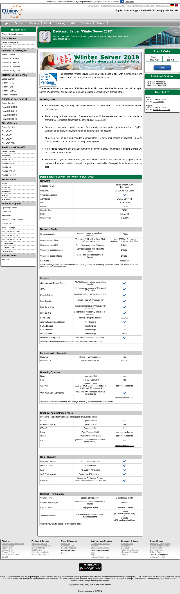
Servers (19, 23)
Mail (73, 23)
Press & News (8, 546)
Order (162, 67)
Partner (100, 23)
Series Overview (8, 55)
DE (96, 591)
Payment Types (156, 550)
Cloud (47, 23)
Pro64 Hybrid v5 (8, 163)
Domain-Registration (40, 554)
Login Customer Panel (145, 5)
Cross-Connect (8, 251)
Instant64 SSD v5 (9, 91)
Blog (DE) (125, 548)
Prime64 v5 (6, 192)
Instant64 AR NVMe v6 (11, 67)
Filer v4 (5, 195)
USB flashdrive (8, 247)
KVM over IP (7, 216)
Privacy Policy (8, 552)
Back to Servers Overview (12, 34)
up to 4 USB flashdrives (156, 84)
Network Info (7, 550)
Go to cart (131, 5)
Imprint (5, 557)
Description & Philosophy (13, 544)
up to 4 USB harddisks (156, 82)
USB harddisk (7, 243)
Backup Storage (8, 228)
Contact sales (158, 102)
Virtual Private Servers (41, 546)
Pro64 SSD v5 (7, 159)
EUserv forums (107, 5)
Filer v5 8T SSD (8, 143)
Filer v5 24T (7, 131)
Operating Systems (9, 208)
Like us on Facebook (129, 552)
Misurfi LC (6, 184)
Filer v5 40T (7, 135)
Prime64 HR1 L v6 (9, 111)
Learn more (129, 2)
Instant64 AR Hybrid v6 (11, 71)
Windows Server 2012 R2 (12, 240)
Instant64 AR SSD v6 (10, 63)
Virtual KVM (7, 212)
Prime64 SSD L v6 (9, 119)
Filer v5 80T (7, 139)
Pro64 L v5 (6, 167)
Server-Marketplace (10, 42)
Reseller (64, 553)
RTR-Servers (7, 46)
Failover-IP (6, 224)
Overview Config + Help (160, 544)
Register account (162, 5)
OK (122, 2)
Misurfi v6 (6, 188)
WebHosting (37, 550)
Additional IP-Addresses (156, 86)
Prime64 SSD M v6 (9, 115)
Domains (86, 23)
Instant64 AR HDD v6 (10, 59)
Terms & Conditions (10, 554)
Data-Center (7, 548)
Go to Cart (65, 544)
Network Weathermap (100, 557)
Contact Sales (119, 5)
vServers (34, 23)
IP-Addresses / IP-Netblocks (13, 220)
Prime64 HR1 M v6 (9, 107)
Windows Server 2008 (11, 232)
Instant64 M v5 (8, 83)
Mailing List (125, 546)
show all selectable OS (124, 398)
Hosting (61, 23)
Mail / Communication (41, 552)
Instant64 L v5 (7, 87)
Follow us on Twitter (129, 550)
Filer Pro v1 (6, 199)
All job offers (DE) (157, 557)
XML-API (5, 260)
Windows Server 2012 (11, 236)
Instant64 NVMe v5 (9, 95)
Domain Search (67, 546)
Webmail (94, 546)
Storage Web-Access (100, 548)
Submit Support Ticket (161, 110)
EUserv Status (156, 552)
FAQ (93, 555)
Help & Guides (93, 5)
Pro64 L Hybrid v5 (9, 175)
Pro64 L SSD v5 (8, 171)
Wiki (92, 553)
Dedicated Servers (39, 544)
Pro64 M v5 (6, 155)
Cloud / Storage (38, 548)
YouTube (124, 554)
